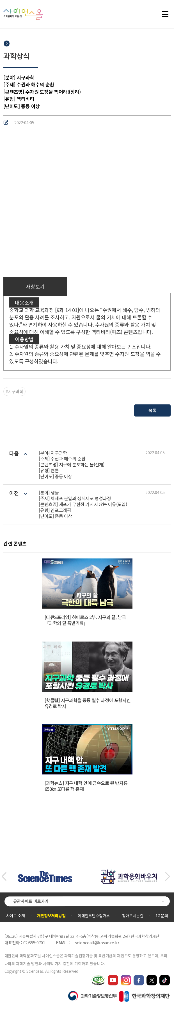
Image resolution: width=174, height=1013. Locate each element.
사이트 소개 (15, 915)
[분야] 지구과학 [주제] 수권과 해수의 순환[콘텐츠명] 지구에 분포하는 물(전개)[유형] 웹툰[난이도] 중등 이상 (71, 464)
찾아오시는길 (132, 915)
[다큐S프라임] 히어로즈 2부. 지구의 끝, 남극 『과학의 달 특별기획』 (85, 620)
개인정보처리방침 (51, 915)
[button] (4, 876)
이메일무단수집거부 (94, 915)
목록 (152, 410)
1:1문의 (161, 915)
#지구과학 (14, 391)
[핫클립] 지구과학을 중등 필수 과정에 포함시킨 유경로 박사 (88, 703)
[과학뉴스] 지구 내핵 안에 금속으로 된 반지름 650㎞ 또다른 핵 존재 (86, 786)
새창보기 (35, 286)
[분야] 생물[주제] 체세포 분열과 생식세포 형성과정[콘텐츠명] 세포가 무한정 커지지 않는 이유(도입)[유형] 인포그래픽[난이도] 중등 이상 (83, 504)
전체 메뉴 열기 (165, 14)
